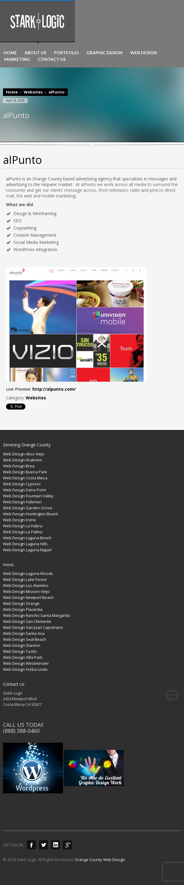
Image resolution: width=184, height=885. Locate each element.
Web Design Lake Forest (25, 579)
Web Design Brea (18, 466)
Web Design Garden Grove (27, 508)
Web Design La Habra (22, 525)
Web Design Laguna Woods (28, 573)
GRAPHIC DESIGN (105, 53)
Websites (33, 92)
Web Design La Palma (22, 531)
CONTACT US (52, 59)
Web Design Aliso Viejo (23, 454)
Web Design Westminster (26, 663)
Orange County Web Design (100, 859)
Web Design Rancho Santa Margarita (36, 615)
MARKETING (17, 59)
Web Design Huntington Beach (30, 513)
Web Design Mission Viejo (26, 591)
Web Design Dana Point (24, 490)
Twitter (43, 844)
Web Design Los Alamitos (26, 585)
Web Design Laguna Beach (27, 537)
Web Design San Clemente (27, 621)
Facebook (31, 844)
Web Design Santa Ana (24, 633)
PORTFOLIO (66, 53)
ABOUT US (35, 53)
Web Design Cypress (22, 484)
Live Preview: (41, 389)
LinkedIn (55, 844)
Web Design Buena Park (25, 472)
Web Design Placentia (23, 609)
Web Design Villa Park (23, 657)
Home (12, 92)
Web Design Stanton (21, 645)
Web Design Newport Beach (28, 597)
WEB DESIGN (143, 53)
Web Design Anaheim (22, 460)
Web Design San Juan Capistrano (33, 627)
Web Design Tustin (20, 651)
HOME (10, 53)
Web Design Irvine (19, 519)
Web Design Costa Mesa (25, 478)
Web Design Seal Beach (24, 639)
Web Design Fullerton (22, 502)
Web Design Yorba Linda (25, 669)
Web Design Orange (21, 603)
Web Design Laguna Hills (25, 543)
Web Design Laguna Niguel (27, 549)
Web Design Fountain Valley (28, 496)
